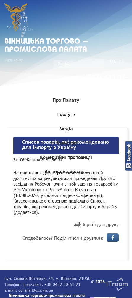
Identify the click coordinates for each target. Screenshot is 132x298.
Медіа (66, 128)
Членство (66, 142)
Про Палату (66, 100)
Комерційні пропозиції (66, 157)
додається (25, 212)
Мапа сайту (13, 60)
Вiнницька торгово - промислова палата (46, 46)
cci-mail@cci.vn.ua (35, 290)
